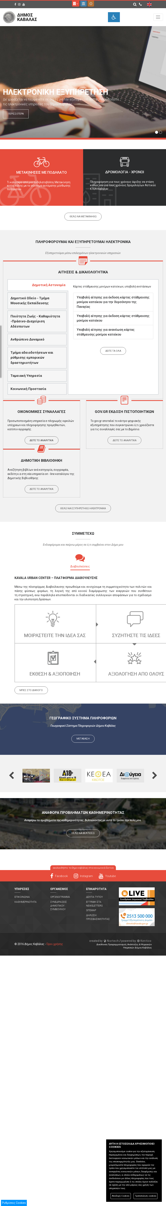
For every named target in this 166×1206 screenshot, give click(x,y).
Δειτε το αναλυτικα (41, 440)
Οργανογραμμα (60, 897)
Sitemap (91, 910)
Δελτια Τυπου (94, 897)
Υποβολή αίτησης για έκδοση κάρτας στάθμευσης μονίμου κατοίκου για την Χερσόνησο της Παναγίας (113, 302)
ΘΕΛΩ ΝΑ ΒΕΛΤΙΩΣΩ (83, 833)
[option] (41, 177)
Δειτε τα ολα (113, 350)
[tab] (38, 285)
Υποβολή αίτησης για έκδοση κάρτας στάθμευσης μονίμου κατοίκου (113, 318)
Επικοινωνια (22, 897)
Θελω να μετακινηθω (83, 216)
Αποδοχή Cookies (120, 1196)
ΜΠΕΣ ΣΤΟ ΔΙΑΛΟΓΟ (31, 690)
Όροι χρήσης (55, 944)
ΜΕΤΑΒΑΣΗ (83, 738)
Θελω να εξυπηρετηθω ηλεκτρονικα (83, 508)
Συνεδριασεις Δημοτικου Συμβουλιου (58, 906)
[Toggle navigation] (158, 17)
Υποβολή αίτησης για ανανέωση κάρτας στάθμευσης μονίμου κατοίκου (106, 332)
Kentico (136, 940)
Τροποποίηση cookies (145, 1196)
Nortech (104, 940)
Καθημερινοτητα (26, 902)
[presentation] (38, 285)
